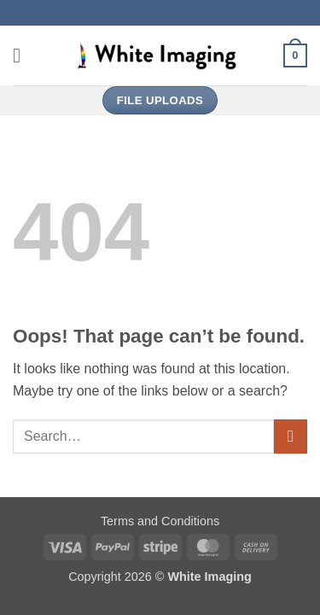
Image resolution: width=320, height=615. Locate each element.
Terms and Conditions (160, 521)
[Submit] (290, 436)
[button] (23, 55)
